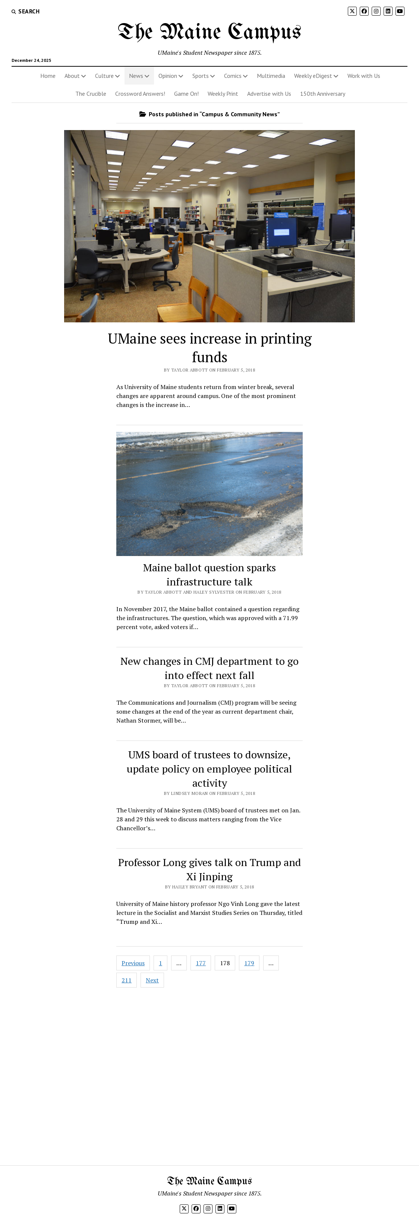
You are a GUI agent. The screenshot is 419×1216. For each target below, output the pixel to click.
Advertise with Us (269, 93)
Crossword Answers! (140, 93)
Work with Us (363, 75)
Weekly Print (223, 93)
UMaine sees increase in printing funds (210, 348)
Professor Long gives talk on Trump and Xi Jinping (209, 869)
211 (127, 980)
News (136, 75)
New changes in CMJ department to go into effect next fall (209, 668)
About (72, 75)
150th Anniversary (322, 93)
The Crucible (90, 93)
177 (201, 963)
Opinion (167, 75)
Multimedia (271, 75)
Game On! (186, 93)
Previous (133, 963)
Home (48, 75)
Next (152, 980)
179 (249, 963)
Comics (233, 75)
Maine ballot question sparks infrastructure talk (209, 574)
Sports (200, 75)
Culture (104, 75)
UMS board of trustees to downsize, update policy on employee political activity (209, 769)
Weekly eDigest (313, 75)
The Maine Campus (209, 32)
